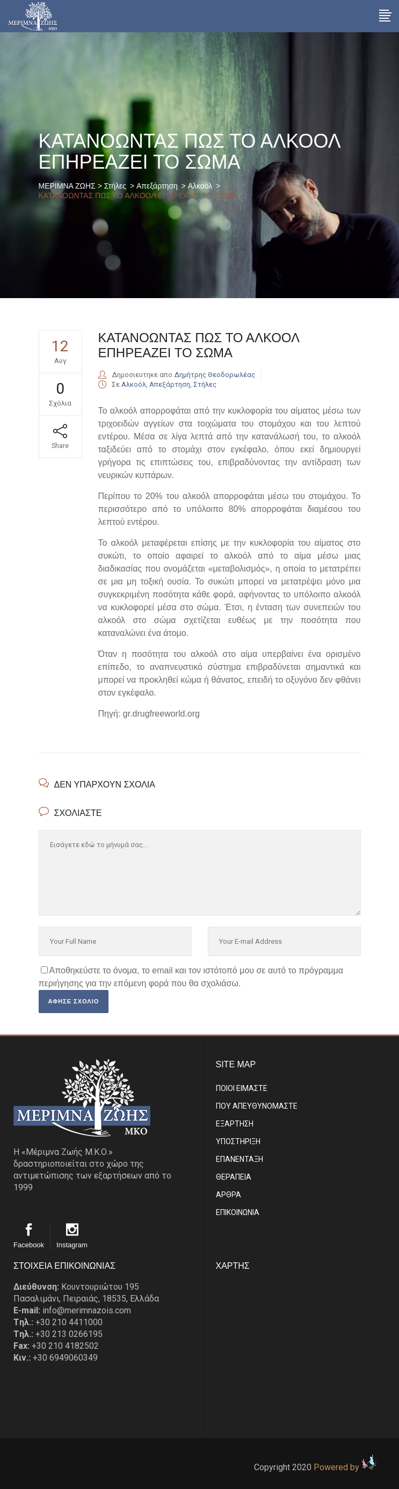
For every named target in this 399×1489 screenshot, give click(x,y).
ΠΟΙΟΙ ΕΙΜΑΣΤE (241, 1088)
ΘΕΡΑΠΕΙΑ (233, 1177)
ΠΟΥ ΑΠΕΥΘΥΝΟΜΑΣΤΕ (257, 1106)
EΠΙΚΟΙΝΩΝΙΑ (237, 1212)
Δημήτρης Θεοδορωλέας (214, 375)
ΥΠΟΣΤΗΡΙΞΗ (238, 1141)
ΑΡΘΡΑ (228, 1194)
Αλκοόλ (200, 186)
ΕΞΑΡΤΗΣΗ (234, 1123)
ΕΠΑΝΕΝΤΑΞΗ (239, 1159)
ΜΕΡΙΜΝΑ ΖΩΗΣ (67, 186)
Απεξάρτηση (157, 186)
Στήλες (115, 186)
